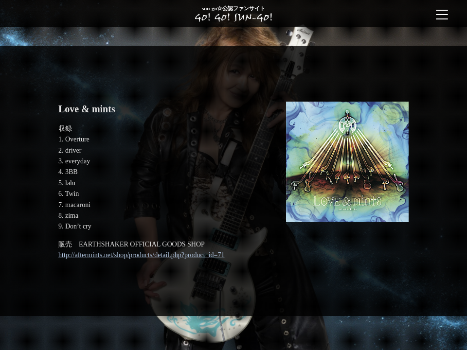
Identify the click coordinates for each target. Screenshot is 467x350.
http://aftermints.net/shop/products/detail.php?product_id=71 (141, 255)
